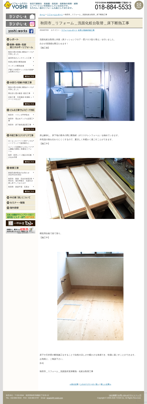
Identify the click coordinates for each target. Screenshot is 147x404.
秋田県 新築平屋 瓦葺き (18, 187)
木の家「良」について (20, 197)
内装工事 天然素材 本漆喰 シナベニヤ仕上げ (20, 98)
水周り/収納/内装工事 (86, 30)
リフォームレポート (69, 30)
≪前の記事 (74, 384)
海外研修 (20, 208)
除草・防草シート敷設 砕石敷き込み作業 (20, 156)
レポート (20, 39)
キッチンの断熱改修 (17, 66)
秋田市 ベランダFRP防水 (18, 115)
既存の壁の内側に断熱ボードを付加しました (20, 53)
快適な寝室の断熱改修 (17, 62)
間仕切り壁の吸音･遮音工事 (19, 93)
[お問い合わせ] (123, 395)
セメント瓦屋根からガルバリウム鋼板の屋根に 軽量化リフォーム (20, 149)
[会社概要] (113, 395)
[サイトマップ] (135, 395)
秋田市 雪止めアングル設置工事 (20, 120)
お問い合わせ (139, 5)
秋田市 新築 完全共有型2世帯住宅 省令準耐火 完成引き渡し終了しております (20, 181)
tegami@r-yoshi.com (55, 398)
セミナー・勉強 (20, 202)
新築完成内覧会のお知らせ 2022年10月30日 (18, 174)
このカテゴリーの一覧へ (89, 384)
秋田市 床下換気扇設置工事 (19, 125)
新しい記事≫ (106, 384)
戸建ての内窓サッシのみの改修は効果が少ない (20, 71)
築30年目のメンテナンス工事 (19, 58)
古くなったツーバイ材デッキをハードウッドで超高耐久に (20, 142)
